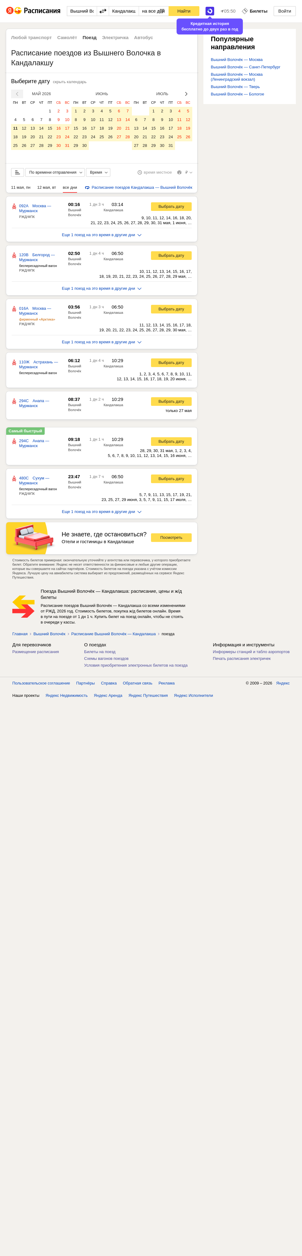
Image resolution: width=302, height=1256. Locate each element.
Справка (109, 683)
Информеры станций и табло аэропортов (251, 651)
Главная (19, 634)
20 (33, 137)
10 (67, 119)
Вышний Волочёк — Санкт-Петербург (245, 67)
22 (50, 137)
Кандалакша (113, 210)
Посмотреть (171, 537)
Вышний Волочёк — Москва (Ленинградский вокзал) (237, 77)
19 (24, 137)
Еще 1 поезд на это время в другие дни (102, 234)
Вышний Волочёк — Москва (237, 59)
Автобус (143, 37)
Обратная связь (138, 683)
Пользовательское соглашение (41, 683)
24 (67, 137)
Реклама (167, 683)
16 (58, 128)
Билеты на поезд (100, 651)
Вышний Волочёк (49, 634)
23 (58, 137)
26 (24, 145)
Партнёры (85, 683)
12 (24, 128)
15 (50, 128)
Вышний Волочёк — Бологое (237, 94)
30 (58, 145)
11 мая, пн (21, 187)
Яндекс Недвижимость (67, 695)
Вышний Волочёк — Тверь (235, 86)
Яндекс (283, 683)
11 (15, 128)
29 (50, 145)
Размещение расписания (35, 651)
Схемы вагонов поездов (106, 658)
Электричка (115, 37)
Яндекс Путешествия (148, 695)
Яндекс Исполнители (193, 695)
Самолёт (67, 37)
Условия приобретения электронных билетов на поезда (136, 665)
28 (41, 145)
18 (15, 137)
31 (67, 145)
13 (33, 128)
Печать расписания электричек (242, 658)
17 (67, 128)
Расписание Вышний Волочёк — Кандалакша (113, 634)
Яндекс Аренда (108, 695)
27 (33, 145)
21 (41, 137)
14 (41, 128)
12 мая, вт (46, 187)
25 (15, 145)
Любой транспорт (31, 37)
